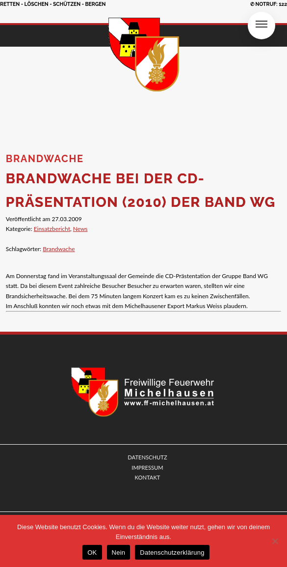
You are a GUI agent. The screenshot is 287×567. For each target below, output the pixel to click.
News (80, 228)
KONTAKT (147, 477)
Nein (119, 552)
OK (92, 552)
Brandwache (59, 249)
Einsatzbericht (52, 228)
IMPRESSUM (147, 467)
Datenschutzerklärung (172, 552)
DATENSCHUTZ (147, 457)
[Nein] (275, 541)
